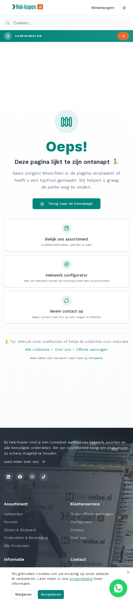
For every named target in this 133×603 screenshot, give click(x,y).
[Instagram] (32, 476)
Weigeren (23, 595)
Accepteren (51, 595)
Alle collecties (37, 350)
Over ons (63, 350)
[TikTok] (43, 476)
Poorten (11, 522)
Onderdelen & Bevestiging (26, 538)
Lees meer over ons (24, 462)
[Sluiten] (128, 572)
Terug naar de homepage (66, 204)
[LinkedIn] (8, 476)
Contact (77, 530)
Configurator (81, 522)
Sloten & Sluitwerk (20, 530)
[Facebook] (20, 476)
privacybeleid (80, 579)
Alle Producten (16, 546)
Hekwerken (13, 514)
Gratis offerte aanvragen (91, 514)
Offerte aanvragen (92, 350)
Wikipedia (95, 358)
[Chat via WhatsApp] (118, 588)
